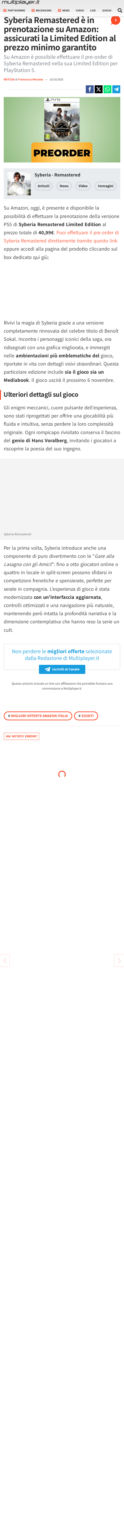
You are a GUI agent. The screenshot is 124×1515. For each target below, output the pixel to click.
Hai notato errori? (21, 736)
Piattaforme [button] (14, 10)
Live (93, 10)
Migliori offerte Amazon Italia (38, 715)
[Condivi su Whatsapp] (107, 89)
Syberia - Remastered (57, 175)
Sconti (86, 715)
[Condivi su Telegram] (116, 89)
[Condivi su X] (99, 89)
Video (80, 10)
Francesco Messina (31, 79)
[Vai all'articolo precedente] (119, 960)
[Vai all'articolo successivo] (4, 960)
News (64, 185)
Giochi (106, 10)
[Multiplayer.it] (21, 2)
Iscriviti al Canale (62, 669)
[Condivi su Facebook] (90, 89)
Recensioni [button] (41, 10)
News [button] (64, 10)
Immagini (105, 185)
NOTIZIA (9, 79)
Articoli (43, 185)
